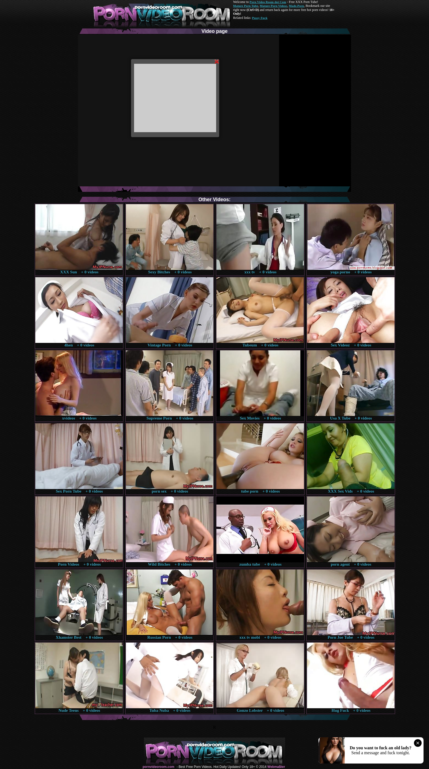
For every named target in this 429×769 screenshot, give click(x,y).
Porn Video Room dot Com (268, 2)
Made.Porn (296, 5)
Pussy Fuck (259, 17)
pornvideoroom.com (158, 767)
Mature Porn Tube (245, 5)
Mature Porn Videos (273, 5)
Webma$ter (276, 767)
